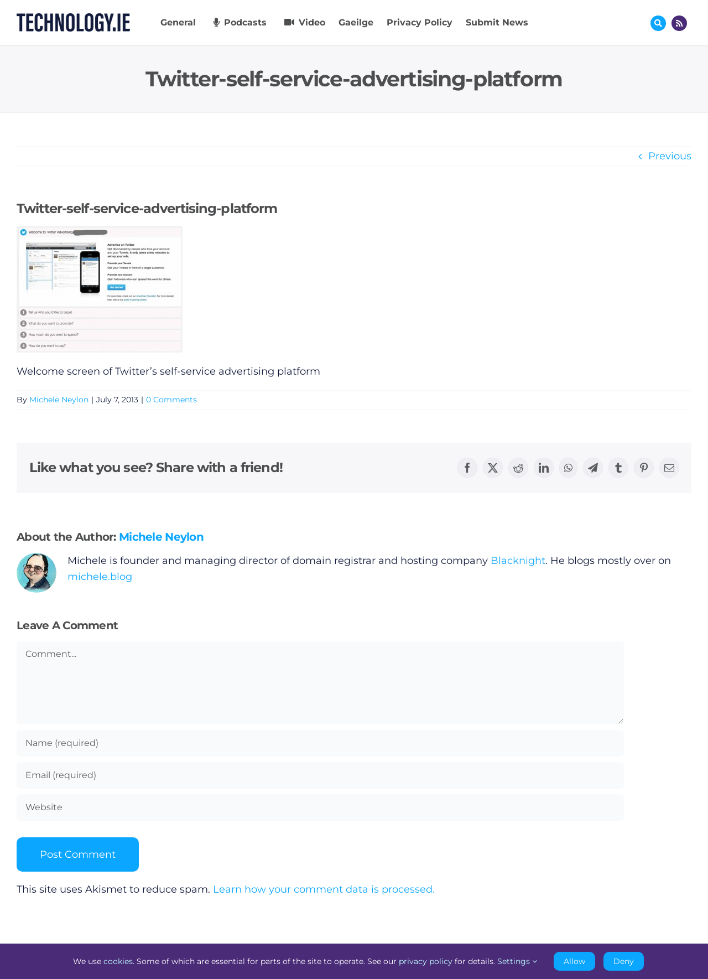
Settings (517, 961)
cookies (118, 961)
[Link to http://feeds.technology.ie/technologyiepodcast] (679, 23)
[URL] (320, 807)
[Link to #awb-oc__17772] (658, 23)
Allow (574, 961)
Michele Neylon (58, 400)
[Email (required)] (320, 775)
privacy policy (425, 961)
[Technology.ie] (73, 18)
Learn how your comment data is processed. (324, 889)
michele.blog (99, 577)
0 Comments (171, 400)
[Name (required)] (320, 743)
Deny (623, 961)
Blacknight (518, 561)
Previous (669, 156)
